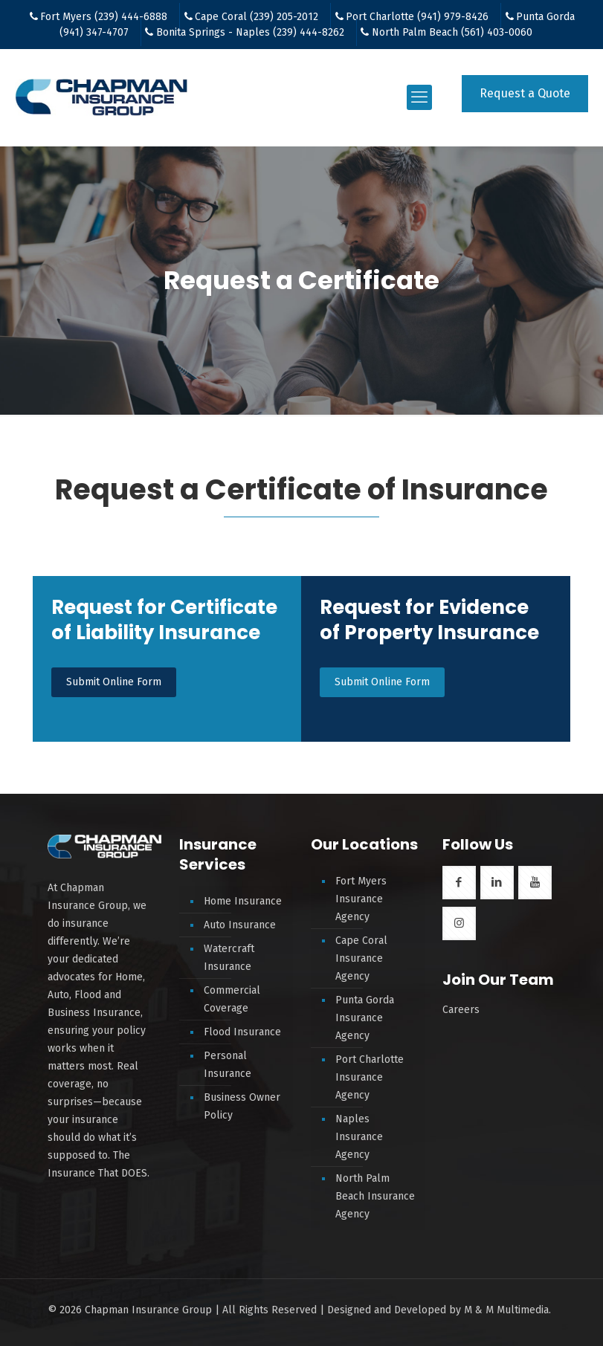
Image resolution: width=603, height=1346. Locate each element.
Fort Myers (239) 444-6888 (103, 16)
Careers (461, 1009)
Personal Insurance (227, 1064)
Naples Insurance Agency (359, 1137)
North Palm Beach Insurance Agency (375, 1196)
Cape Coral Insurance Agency (361, 958)
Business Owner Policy (242, 1106)
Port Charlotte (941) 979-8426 (417, 16)
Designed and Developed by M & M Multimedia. (439, 1310)
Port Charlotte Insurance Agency (369, 1077)
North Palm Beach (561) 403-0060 (452, 32)
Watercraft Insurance (229, 957)
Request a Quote (525, 93)
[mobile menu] (419, 97)
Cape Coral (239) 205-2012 (256, 16)
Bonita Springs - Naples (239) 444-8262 (250, 32)
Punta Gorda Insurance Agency (364, 1018)
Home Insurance (243, 901)
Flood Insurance (242, 1032)
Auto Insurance (240, 925)
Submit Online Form (113, 682)
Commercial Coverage (232, 999)
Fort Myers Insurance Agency (361, 899)
